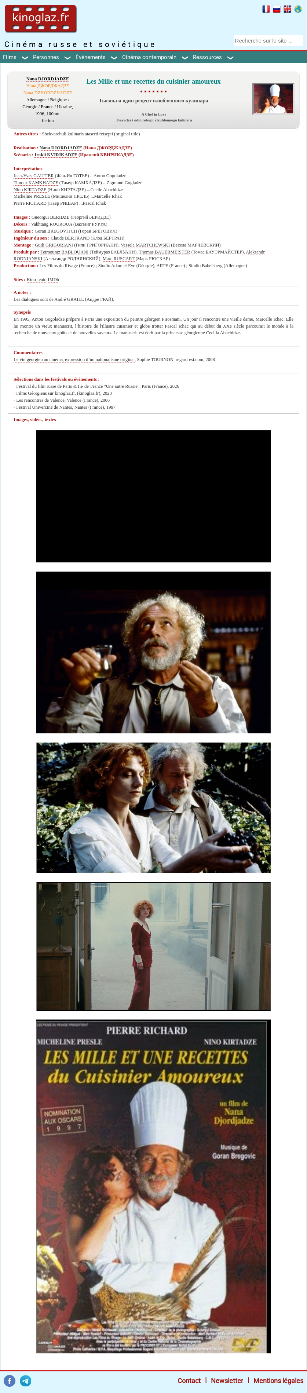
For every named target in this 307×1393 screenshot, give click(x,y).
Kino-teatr (36, 279)
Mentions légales (278, 1381)
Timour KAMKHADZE (36, 182)
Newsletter (227, 1381)
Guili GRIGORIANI (54, 245)
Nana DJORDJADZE (47, 78)
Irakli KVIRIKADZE (55, 154)
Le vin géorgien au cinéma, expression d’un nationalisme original (74, 359)
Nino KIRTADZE (30, 189)
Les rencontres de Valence (40, 400)
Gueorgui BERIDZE (51, 217)
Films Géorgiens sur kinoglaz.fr (45, 393)
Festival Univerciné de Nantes (44, 407)
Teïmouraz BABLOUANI (64, 252)
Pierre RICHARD (30, 203)
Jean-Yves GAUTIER (34, 175)
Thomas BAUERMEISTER (164, 252)
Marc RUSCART (119, 258)
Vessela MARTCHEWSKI (145, 245)
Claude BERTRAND (70, 238)
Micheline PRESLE (32, 196)
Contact (189, 1381)
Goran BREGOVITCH (55, 231)
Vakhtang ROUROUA (51, 224)
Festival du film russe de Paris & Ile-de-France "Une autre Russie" (77, 386)
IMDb (53, 279)
